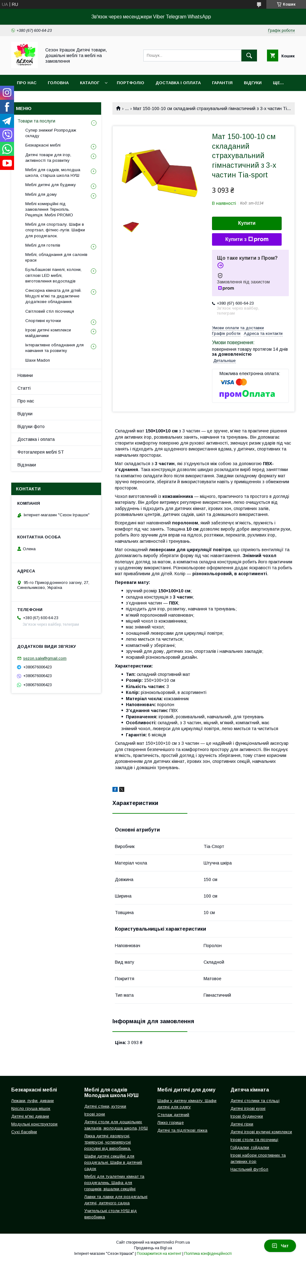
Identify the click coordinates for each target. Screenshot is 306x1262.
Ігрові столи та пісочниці (254, 1139)
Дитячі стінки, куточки (105, 1106)
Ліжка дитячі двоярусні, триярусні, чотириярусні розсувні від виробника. (107, 1142)
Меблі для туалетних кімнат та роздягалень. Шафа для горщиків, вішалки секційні (114, 1182)
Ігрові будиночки (246, 1116)
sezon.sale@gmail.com (45, 658)
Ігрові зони (94, 1114)
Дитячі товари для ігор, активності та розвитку (48, 157)
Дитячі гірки (241, 1124)
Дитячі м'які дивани (30, 1116)
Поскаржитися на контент (159, 1253)
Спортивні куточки (43, 320)
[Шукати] (249, 55)
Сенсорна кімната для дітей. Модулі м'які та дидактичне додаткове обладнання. (53, 296)
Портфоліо (130, 82)
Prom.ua (182, 1242)
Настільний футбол (249, 1169)
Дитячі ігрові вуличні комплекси (261, 1132)
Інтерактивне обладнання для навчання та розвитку (54, 348)
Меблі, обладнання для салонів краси (56, 257)
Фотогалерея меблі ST (40, 452)
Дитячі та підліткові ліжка (182, 1130)
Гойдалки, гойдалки (249, 1147)
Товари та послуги (36, 120)
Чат (280, 1246)
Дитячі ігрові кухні (247, 1108)
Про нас (27, 82)
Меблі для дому (41, 194)
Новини (25, 375)
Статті (24, 388)
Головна (58, 82)
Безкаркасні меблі (43, 145)
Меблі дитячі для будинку (50, 184)
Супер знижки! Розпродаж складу (50, 133)
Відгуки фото (31, 426)
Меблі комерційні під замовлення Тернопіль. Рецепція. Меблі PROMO (49, 209)
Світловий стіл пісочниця (49, 311)
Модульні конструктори (34, 1124)
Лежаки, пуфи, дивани (32, 1100)
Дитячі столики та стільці (254, 1100)
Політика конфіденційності (208, 1253)
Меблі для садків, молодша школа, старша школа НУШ (52, 172)
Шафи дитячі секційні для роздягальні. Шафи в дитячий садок (113, 1162)
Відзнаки (26, 464)
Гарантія (222, 82)
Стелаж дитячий (173, 1114)
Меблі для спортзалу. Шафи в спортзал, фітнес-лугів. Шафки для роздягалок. (55, 230)
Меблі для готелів (42, 245)
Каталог (89, 82)
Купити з (246, 239)
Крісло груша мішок (30, 1108)
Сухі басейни (24, 1132)
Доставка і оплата (178, 82)
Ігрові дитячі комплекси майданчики (48, 333)
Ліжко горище (170, 1122)
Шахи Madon (37, 360)
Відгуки (253, 82)
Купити (247, 223)
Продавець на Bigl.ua (153, 1248)
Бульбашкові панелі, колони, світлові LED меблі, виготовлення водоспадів (53, 275)
